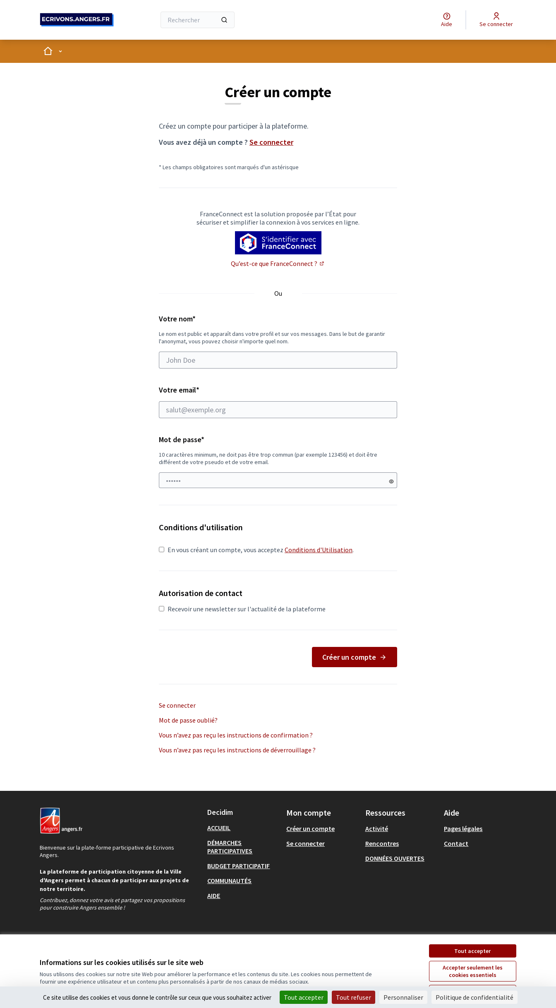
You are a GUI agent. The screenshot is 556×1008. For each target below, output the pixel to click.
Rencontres (382, 843)
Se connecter (271, 142)
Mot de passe (181, 439)
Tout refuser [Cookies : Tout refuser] (353, 997)
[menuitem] (243, 828)
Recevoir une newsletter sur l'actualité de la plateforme (242, 609)
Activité (376, 828)
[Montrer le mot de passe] (391, 481)
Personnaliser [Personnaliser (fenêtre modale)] (403, 997)
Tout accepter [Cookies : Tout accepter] (304, 997)
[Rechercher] (197, 20)
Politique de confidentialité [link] (474, 997)
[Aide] (446, 19)
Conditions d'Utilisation (318, 550)
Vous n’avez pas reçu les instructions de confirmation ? (236, 735)
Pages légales (463, 828)
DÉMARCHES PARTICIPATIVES (229, 846)
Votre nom (278, 341)
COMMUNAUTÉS (229, 880)
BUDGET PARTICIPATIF (238, 866)
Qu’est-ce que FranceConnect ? (278, 263)
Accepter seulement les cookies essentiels (473, 971)
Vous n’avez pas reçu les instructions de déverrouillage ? (237, 750)
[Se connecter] (496, 19)
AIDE (213, 895)
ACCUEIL (218, 828)
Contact (456, 843)
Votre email (278, 401)
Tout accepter (472, 951)
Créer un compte (354, 657)
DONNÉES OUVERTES (394, 858)
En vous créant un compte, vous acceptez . (256, 550)
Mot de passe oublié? (188, 720)
